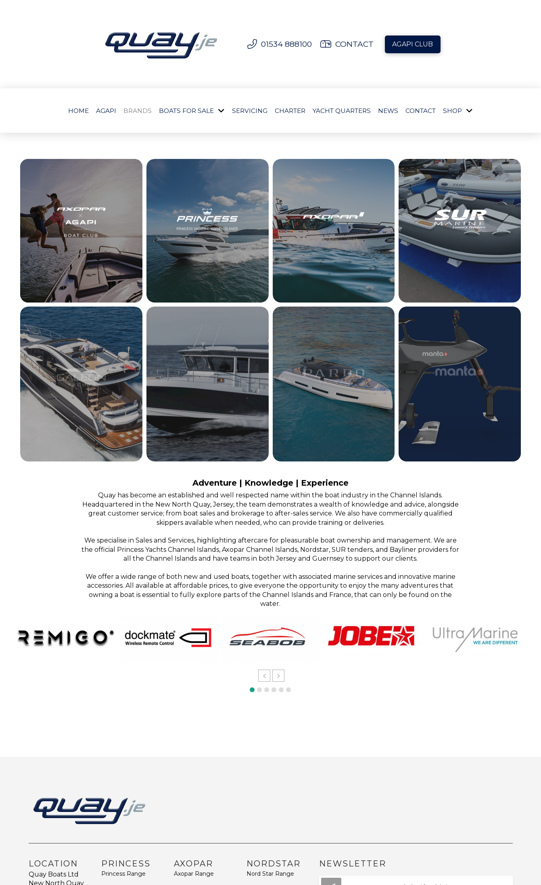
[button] (264, 676)
